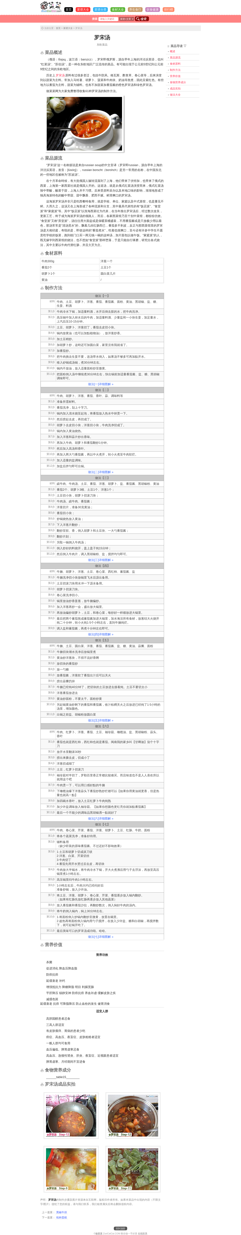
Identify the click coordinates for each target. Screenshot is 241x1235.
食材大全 (118, 9)
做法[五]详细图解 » (100, 720)
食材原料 (175, 63)
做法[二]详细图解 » (100, 472)
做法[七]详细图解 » (100, 936)
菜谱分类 (100, 9)
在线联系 (142, 1233)
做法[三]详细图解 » (100, 560)
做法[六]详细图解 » (100, 818)
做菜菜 (98, 1233)
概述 (172, 51)
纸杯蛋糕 (61, 1217)
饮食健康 (153, 9)
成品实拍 (175, 88)
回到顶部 (120, 1228)
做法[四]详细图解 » (100, 634)
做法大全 (175, 94)
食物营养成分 (178, 82)
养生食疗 (135, 9)
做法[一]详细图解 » (100, 384)
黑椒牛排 (61, 1212)
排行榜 (168, 9)
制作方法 (175, 69)
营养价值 (175, 76)
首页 (69, 9)
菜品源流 (175, 57)
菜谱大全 (83, 9)
